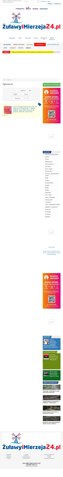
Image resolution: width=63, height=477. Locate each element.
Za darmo (48, 214)
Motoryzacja (48, 161)
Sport (5, 48)
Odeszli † (28, 48)
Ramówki (20, 48)
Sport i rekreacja (50, 197)
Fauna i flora (48, 171)
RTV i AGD (48, 195)
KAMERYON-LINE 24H (52, 38)
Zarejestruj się (57, 3)
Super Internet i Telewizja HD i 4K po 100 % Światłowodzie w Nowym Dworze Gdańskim (51, 253)
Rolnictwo (48, 192)
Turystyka (48, 202)
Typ (30, 90)
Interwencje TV (39, 44)
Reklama (43, 1)
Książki (47, 185)
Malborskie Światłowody (48, 458)
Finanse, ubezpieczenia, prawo (52, 174)
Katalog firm (8, 457)
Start (5, 79)
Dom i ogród (48, 169)
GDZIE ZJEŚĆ (28, 38)
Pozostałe (48, 212)
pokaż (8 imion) (10, 2)
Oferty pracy (52, 247)
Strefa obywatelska (53, 44)
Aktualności (7, 44)
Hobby (47, 180)
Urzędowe (13, 48)
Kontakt (48, 1)
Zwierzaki (48, 209)
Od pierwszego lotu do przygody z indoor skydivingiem (26, 52)
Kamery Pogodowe (18, 44)
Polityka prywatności (26, 457)
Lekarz (47, 156)
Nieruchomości (49, 164)
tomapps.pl (35, 466)
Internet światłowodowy (51, 154)
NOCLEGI (36, 38)
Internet (8, 458)
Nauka (47, 190)
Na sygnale (30, 44)
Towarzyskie (48, 199)
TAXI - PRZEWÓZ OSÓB (52, 204)
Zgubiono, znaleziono (51, 207)
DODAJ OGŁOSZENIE (52, 85)
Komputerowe (49, 183)
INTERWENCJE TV (44, 38)
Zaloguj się (50, 3)
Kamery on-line (26, 458)
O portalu (26, 454)
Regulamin (26, 455)
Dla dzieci (48, 166)
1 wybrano (23, 90)
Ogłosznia (8, 455)
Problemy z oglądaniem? (48, 454)
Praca (47, 159)
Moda (46, 187)
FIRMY (20, 38)
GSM (46, 178)
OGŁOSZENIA (12, 38)
